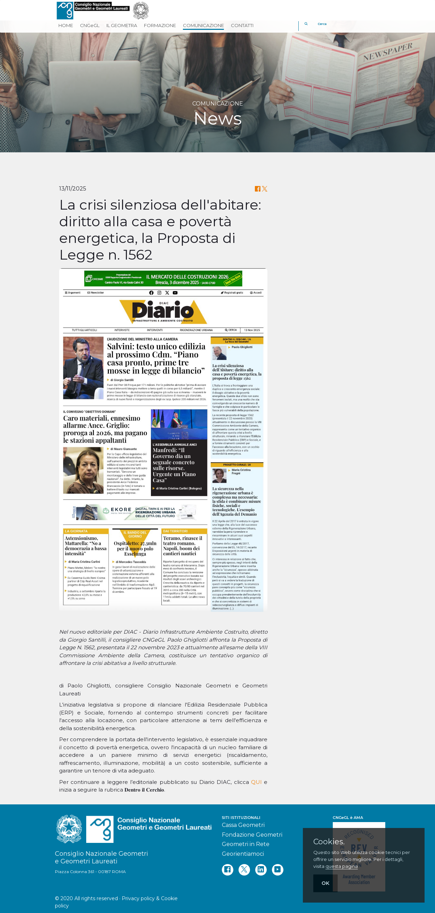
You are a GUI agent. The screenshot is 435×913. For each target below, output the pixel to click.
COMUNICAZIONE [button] (203, 25)
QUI (256, 782)
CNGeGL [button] (89, 25)
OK (325, 883)
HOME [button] (65, 25)
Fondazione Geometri (252, 834)
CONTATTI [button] (242, 25)
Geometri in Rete (245, 844)
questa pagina (341, 866)
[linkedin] (261, 870)
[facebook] (227, 870)
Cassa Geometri (243, 825)
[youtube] (277, 870)
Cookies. (329, 841)
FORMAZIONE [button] (160, 25)
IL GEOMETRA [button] (121, 25)
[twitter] (244, 870)
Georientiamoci (243, 854)
